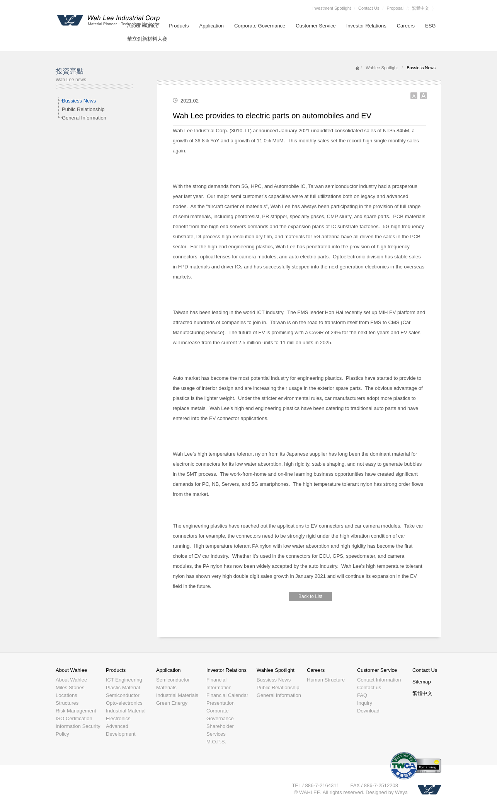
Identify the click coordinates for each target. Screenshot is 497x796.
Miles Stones (70, 687)
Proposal (395, 8)
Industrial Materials (177, 695)
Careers (406, 26)
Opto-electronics (124, 703)
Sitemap (421, 682)
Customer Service (315, 26)
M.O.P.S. (216, 742)
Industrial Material (126, 711)
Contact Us (368, 8)
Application (211, 26)
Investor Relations (366, 26)
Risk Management (76, 711)
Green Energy (171, 703)
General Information (84, 118)
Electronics (118, 718)
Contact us (369, 687)
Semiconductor (123, 695)
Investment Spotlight (331, 8)
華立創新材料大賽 (147, 39)
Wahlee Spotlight (382, 67)
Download (368, 711)
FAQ (362, 695)
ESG (430, 26)
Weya (401, 792)
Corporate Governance (259, 26)
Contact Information (379, 680)
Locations (66, 695)
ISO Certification (74, 718)
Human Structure (326, 680)
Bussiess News (79, 101)
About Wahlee (71, 670)
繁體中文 (420, 8)
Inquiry (364, 703)
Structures (67, 703)
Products (179, 26)
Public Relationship (83, 109)
